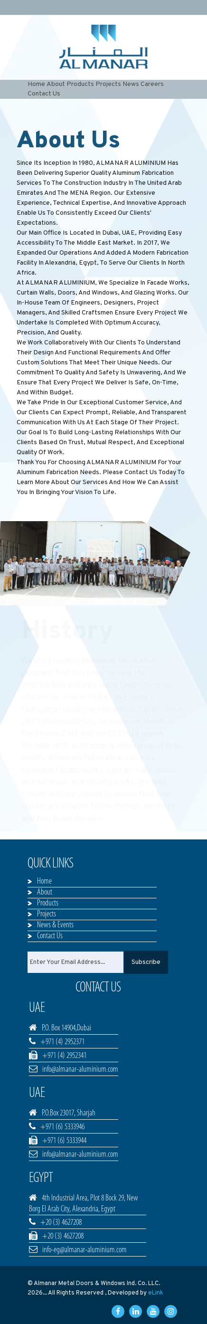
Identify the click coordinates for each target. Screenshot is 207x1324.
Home (36, 84)
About (56, 84)
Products (80, 84)
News (130, 84)
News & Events (55, 925)
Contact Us (44, 94)
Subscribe (146, 962)
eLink (155, 1293)
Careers (152, 84)
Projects (108, 84)
